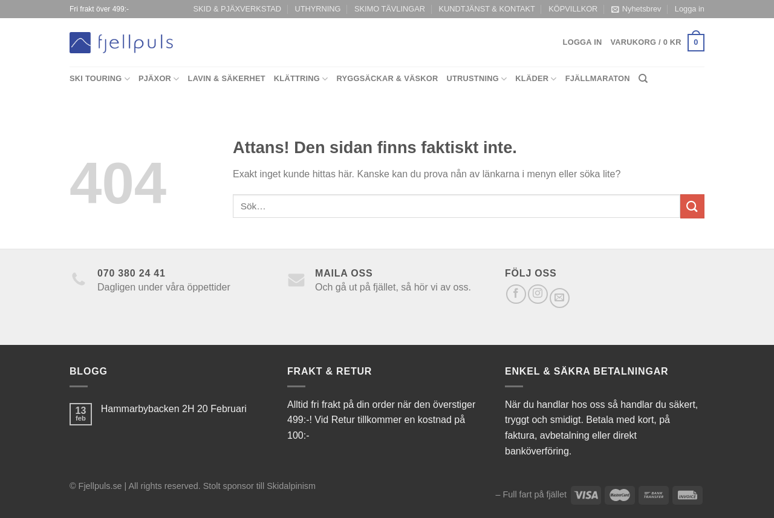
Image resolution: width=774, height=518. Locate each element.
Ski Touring (100, 79)
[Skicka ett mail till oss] (560, 298)
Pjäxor (159, 79)
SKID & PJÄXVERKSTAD (238, 8)
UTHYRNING (317, 8)
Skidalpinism (291, 486)
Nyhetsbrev (636, 9)
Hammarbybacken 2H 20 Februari (174, 409)
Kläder (535, 79)
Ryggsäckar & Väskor (387, 78)
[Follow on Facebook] (516, 294)
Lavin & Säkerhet (226, 78)
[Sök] (643, 78)
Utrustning (476, 79)
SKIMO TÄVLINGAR (389, 8)
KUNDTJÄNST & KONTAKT (486, 8)
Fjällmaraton (597, 78)
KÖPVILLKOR (572, 8)
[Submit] (692, 206)
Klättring (301, 79)
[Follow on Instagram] (538, 294)
